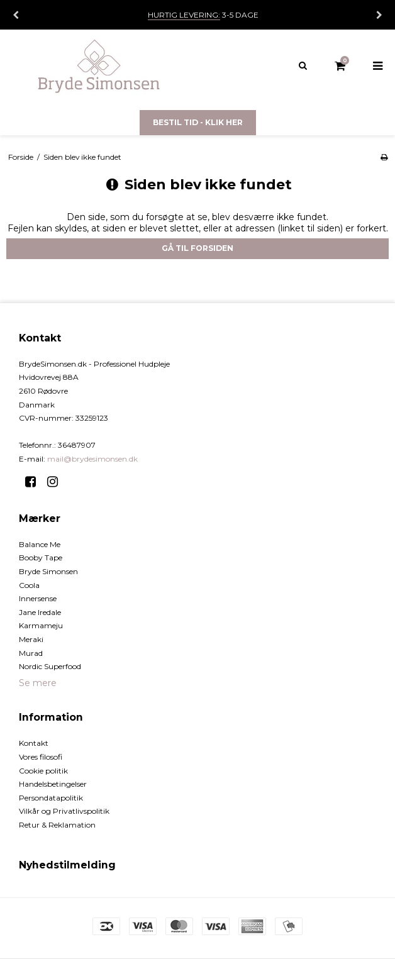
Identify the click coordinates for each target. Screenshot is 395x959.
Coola (29, 585)
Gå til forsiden (197, 248)
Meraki (31, 639)
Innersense (38, 598)
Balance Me (39, 544)
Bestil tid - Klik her (198, 122)
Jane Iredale (40, 612)
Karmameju (41, 625)
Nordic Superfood (50, 666)
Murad (31, 653)
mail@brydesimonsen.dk (92, 458)
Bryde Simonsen (48, 571)
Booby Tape (40, 557)
